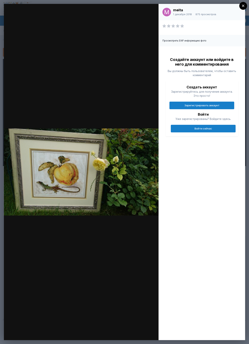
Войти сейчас (203, 128)
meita (178, 10)
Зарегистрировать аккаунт (201, 105)
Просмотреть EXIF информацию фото (184, 40)
